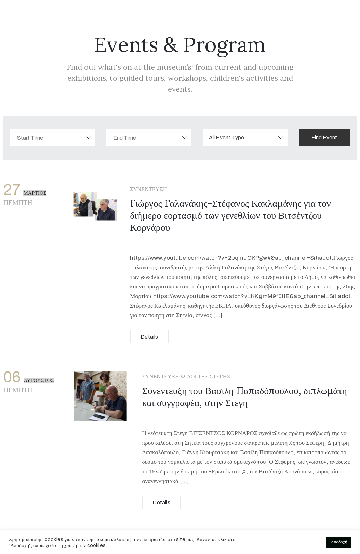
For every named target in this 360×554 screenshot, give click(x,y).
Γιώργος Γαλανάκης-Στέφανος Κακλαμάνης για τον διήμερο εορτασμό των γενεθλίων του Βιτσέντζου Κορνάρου (230, 215)
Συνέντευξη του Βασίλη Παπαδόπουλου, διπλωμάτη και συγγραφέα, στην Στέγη (244, 396)
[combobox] (245, 137)
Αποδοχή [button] (339, 542)
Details (149, 337)
